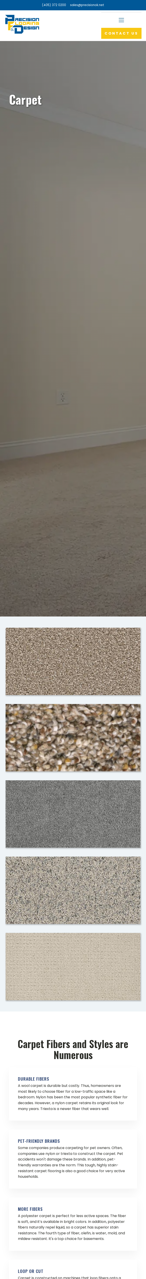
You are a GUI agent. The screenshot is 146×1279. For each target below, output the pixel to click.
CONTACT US (121, 33)
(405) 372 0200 (54, 5)
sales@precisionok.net (87, 5)
